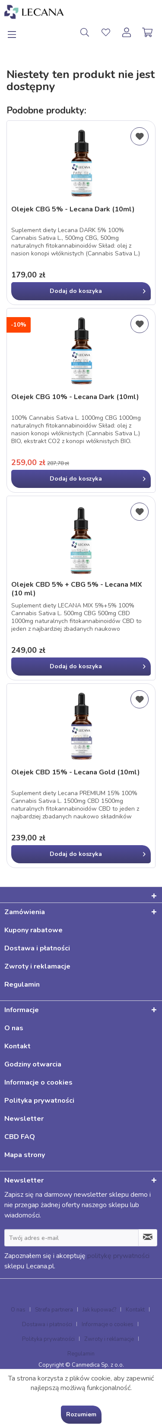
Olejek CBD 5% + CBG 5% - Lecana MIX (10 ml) (76, 589)
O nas (13, 1028)
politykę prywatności (118, 1256)
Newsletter (24, 1118)
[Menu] (16, 32)
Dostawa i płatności (37, 948)
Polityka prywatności (39, 1100)
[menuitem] (16, 32)
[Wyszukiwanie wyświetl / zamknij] (84, 32)
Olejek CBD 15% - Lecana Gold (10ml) (75, 772)
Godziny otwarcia (32, 1064)
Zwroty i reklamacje (37, 966)
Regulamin (22, 984)
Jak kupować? (99, 1310)
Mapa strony (24, 1155)
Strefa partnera (54, 1310)
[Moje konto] (127, 32)
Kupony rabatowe (33, 930)
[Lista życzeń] (105, 32)
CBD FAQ (19, 1137)
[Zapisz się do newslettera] (147, 1237)
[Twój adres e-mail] (71, 1237)
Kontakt (17, 1046)
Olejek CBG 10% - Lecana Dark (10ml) (75, 397)
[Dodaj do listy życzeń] (139, 136)
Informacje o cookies (38, 1082)
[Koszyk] (148, 32)
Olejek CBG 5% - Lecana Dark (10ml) (73, 209)
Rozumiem (81, 1414)
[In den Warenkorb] (81, 291)
